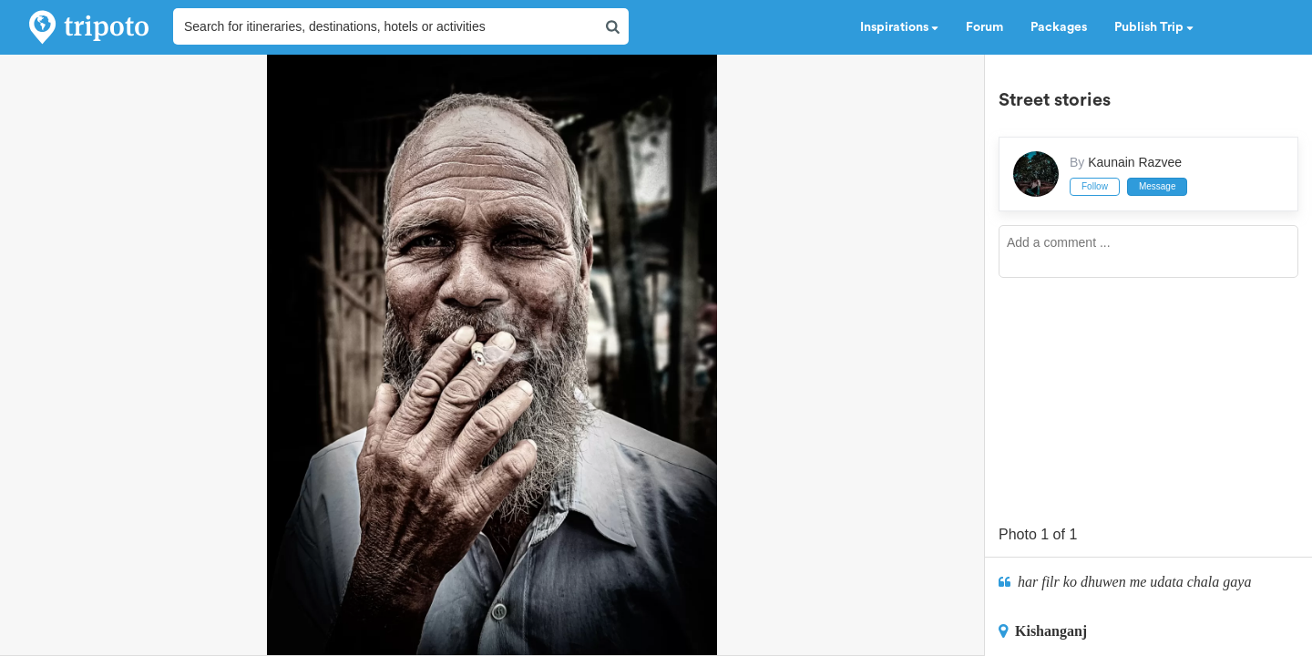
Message (1157, 186)
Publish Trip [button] (1154, 27)
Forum (984, 27)
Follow (1094, 186)
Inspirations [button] (899, 27)
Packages (1058, 27)
